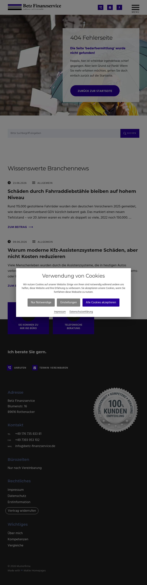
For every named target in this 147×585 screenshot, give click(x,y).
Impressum (60, 312)
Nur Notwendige (41, 302)
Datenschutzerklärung (81, 312)
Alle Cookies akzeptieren (101, 302)
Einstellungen (68, 302)
